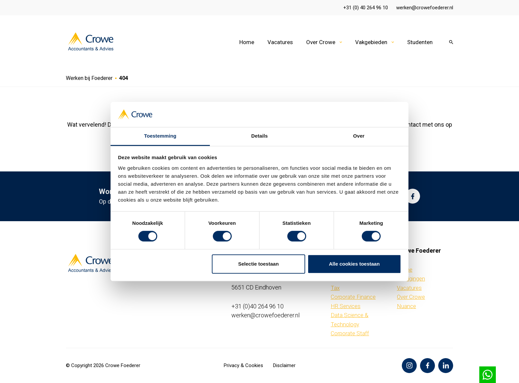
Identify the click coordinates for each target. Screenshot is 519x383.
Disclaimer (284, 365)
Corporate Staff (350, 333)
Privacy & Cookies (243, 365)
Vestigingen (411, 278)
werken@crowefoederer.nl (424, 8)
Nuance (406, 306)
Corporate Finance (353, 296)
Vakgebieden (371, 42)
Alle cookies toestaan (354, 264)
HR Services (345, 306)
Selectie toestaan (258, 264)
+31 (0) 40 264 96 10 (365, 8)
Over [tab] (359, 136)
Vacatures (280, 42)
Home (246, 42)
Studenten (420, 42)
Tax (335, 288)
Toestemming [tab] (160, 136)
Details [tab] (259, 136)
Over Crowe (320, 42)
